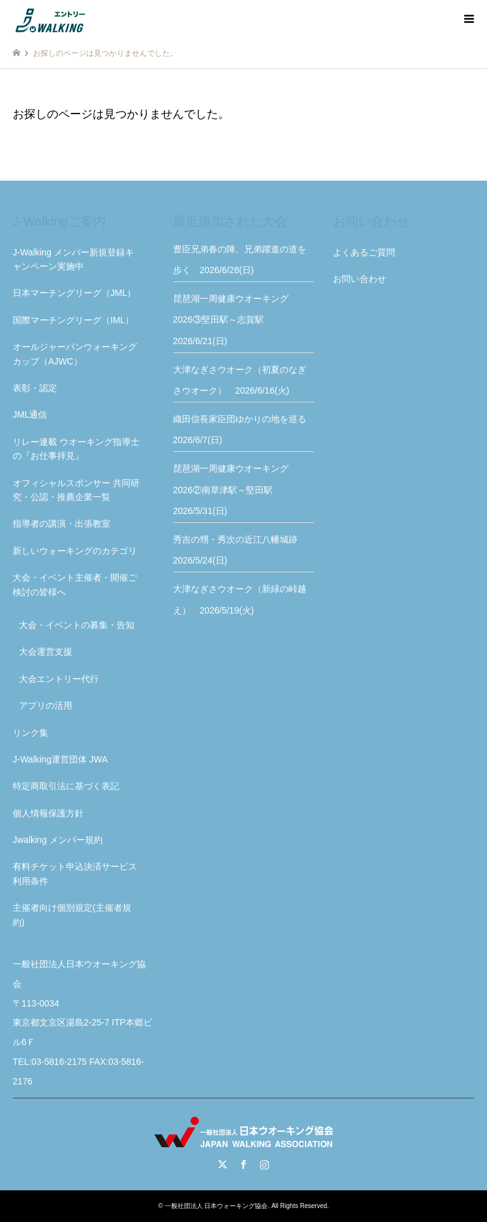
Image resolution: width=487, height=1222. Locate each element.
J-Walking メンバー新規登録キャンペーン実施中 (73, 259)
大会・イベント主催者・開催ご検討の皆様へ (75, 584)
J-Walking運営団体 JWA (60, 759)
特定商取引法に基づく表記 (66, 786)
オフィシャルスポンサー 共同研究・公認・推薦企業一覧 (76, 490)
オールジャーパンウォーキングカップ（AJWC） (75, 354)
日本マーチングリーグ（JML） (74, 293)
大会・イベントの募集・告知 (76, 625)
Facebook (243, 1164)
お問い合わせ (359, 279)
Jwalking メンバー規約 (58, 840)
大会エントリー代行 (59, 679)
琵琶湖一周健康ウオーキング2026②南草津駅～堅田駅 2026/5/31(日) (231, 489)
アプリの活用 (45, 705)
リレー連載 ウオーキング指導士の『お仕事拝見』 (76, 449)
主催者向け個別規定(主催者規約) (72, 915)
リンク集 (30, 733)
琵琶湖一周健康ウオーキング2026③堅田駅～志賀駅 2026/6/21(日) (231, 319)
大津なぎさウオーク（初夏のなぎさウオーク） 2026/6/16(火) (239, 380)
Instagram (264, 1164)
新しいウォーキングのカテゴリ (75, 551)
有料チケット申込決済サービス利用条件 (75, 873)
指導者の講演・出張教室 (61, 523)
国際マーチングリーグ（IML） (73, 320)
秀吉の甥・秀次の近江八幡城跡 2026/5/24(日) (239, 550)
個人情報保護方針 (48, 813)
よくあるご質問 (364, 252)
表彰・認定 (35, 388)
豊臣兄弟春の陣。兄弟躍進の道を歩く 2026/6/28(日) (239, 260)
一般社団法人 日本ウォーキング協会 (216, 1205)
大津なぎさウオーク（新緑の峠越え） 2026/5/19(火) (239, 599)
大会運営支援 (45, 651)
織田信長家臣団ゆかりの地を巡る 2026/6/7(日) (244, 430)
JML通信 (30, 414)
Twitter (222, 1164)
